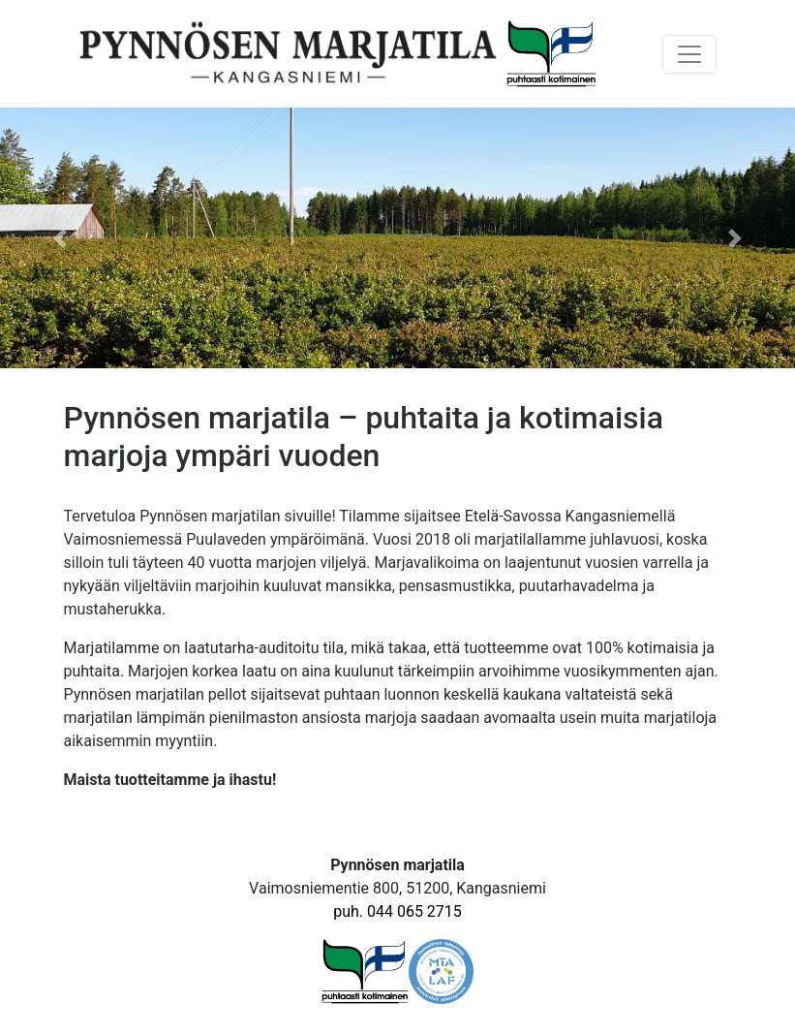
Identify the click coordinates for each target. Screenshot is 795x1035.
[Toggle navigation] (689, 54)
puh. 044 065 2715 (397, 911)
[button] (59, 238)
